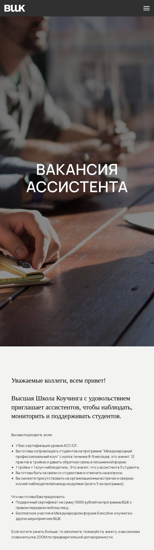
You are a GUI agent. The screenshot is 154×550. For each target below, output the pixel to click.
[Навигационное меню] (146, 8)
